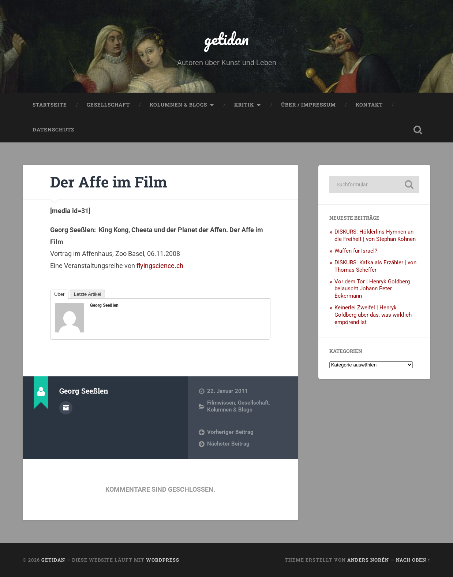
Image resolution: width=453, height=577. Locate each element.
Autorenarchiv (65, 407)
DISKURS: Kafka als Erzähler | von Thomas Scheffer (375, 266)
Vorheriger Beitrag (230, 432)
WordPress (162, 560)
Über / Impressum (308, 104)
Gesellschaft (108, 104)
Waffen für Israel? (355, 250)
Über (59, 294)
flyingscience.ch (159, 265)
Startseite (50, 104)
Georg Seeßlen (104, 305)
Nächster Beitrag (228, 443)
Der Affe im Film (108, 181)
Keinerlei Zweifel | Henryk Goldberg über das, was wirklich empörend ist (373, 314)
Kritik (244, 104)
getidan (226, 39)
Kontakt (369, 104)
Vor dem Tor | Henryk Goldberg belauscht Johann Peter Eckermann (372, 288)
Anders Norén (368, 560)
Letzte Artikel (87, 294)
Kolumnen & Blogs (178, 104)
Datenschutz (53, 129)
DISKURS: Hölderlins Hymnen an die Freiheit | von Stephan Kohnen (375, 235)
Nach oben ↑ (413, 560)
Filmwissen (221, 402)
